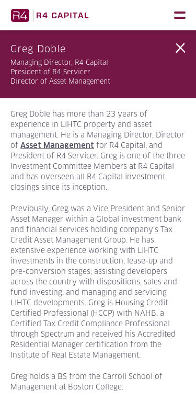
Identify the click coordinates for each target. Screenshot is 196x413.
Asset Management (57, 145)
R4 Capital (49, 15)
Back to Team (180, 48)
